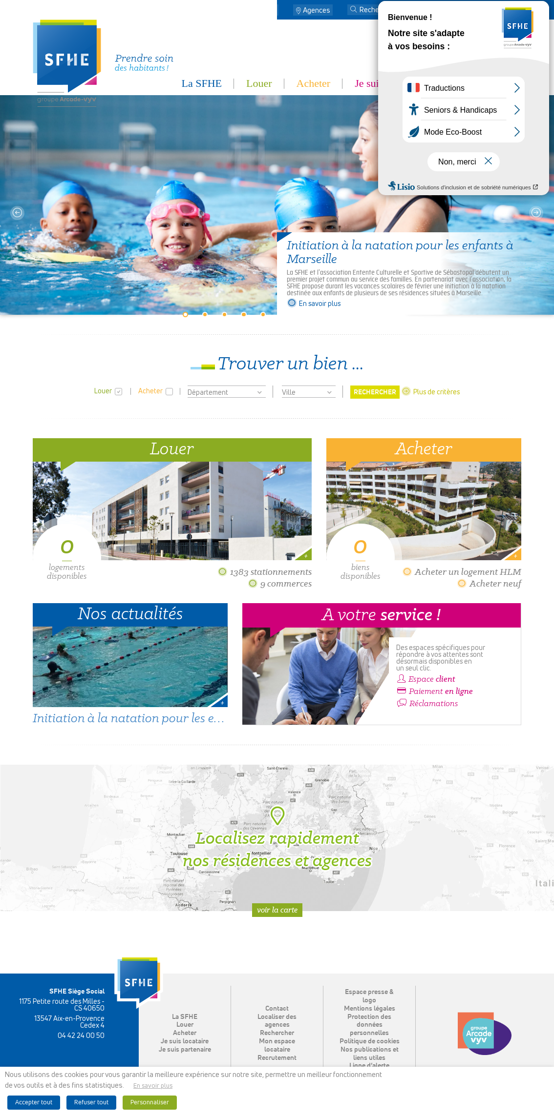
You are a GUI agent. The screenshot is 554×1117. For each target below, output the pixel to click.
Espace (425, 679)
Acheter (314, 83)
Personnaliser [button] (149, 1102)
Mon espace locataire (475, 10)
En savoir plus (314, 304)
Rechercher (277, 1033)
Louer (259, 83)
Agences (316, 10)
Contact (264, 10)
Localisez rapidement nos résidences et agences (277, 838)
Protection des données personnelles (369, 1025)
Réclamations (427, 704)
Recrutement (277, 1058)
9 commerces (280, 583)
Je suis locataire (389, 83)
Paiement (434, 691)
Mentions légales (369, 1008)
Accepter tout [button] (33, 1102)
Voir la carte (277, 910)
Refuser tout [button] (91, 1102)
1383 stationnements (264, 572)
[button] (354, 10)
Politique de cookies (370, 1041)
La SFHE (202, 83)
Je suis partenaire (484, 83)
